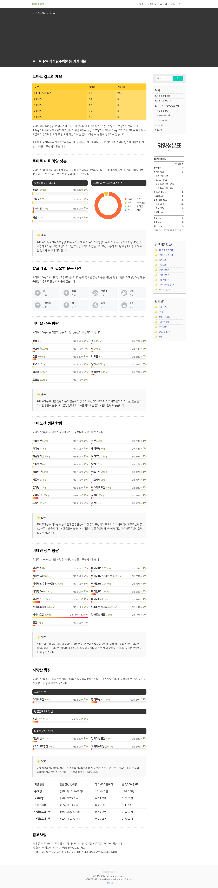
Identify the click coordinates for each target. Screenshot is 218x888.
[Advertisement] (59, 37)
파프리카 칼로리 (164, 321)
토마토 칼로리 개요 (162, 95)
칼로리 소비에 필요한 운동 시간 (167, 105)
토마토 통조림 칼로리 (166, 284)
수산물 (163, 4)
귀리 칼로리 (163, 307)
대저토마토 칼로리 (165, 250)
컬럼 (141, 4)
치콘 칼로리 (163, 260)
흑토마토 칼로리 (164, 289)
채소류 (52, 13)
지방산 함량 (159, 125)
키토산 (161, 312)
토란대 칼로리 (163, 279)
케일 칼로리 (163, 265)
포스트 (182, 4)
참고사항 (158, 130)
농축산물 (152, 4)
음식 (173, 4)
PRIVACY (109, 882)
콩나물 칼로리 (163, 274)
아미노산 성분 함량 (162, 115)
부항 (160, 336)
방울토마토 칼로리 (165, 255)
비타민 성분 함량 (161, 120)
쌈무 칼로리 (163, 326)
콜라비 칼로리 (163, 269)
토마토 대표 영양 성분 (163, 100)
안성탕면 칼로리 (164, 331)
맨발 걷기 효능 (164, 317)
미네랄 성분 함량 (161, 110)
